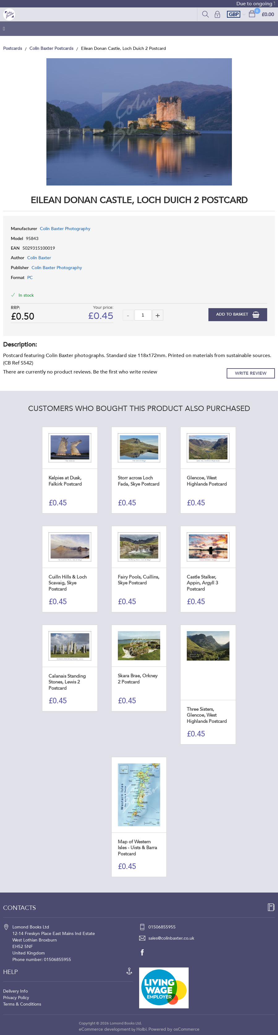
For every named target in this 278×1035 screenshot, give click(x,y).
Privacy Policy (16, 998)
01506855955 (162, 927)
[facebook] (145, 952)
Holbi (141, 1029)
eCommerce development (104, 1029)
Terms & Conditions (22, 1004)
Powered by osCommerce (173, 1029)
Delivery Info (15, 991)
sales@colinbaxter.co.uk (171, 938)
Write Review (251, 373)
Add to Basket (232, 314)
